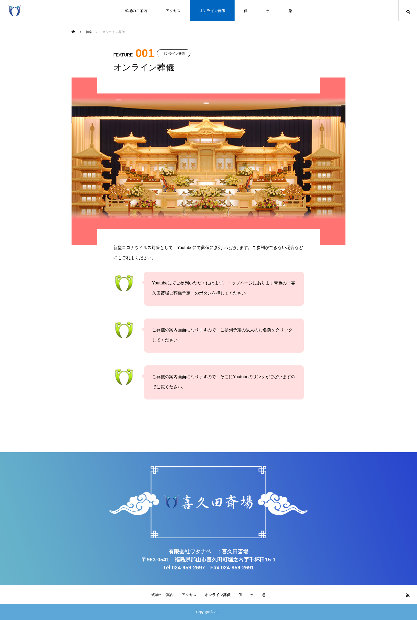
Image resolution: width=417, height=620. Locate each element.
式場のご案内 (136, 11)
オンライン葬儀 (212, 11)
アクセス (173, 11)
